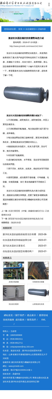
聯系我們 (31, 320)
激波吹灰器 (11, 53)
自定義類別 (30, 29)
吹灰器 (43, 378)
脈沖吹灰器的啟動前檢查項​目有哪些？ (19, 235)
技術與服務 (8, 320)
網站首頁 (8, 315)
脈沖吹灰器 (16, 381)
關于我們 (19, 315)
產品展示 (31, 315)
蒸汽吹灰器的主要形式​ (14, 246)
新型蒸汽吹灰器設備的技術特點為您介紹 (25, 219)
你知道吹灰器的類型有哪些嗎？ (18, 251)
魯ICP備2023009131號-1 (21, 370)
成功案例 (19, 320)
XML (43, 320)
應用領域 (43, 315)
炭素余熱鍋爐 (14, 282)
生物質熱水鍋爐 (38, 282)
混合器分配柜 (14, 304)
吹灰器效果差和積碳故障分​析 (17, 240)
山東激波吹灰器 (38, 304)
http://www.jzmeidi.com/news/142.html (26, 46)
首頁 (20, 29)
